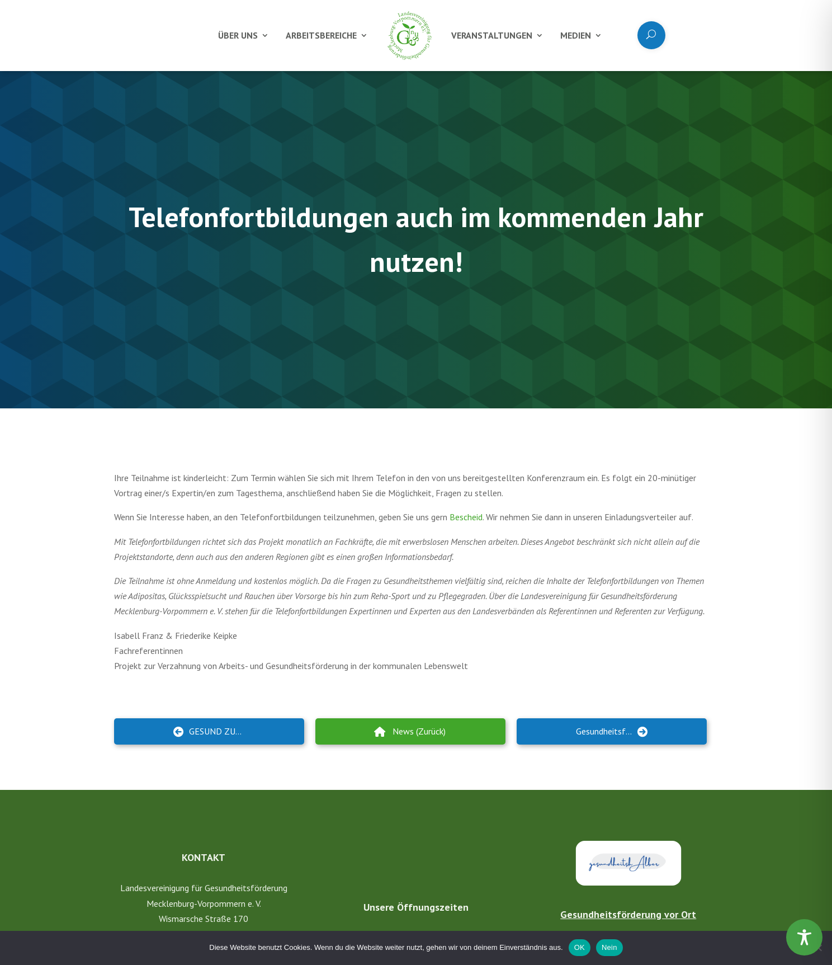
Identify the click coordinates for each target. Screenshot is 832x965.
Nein (609, 947)
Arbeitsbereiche (321, 35)
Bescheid (466, 516)
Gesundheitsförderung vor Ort (628, 914)
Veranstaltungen (491, 35)
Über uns (238, 35)
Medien (575, 35)
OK (579, 947)
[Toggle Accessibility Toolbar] (804, 937)
